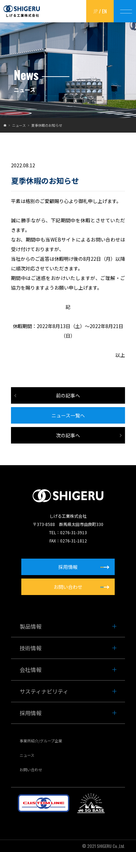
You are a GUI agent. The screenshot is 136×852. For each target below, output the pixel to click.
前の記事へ (68, 395)
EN (104, 11)
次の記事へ (68, 435)
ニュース (19, 125)
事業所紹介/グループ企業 (41, 740)
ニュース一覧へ (68, 415)
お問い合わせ (31, 769)
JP (95, 11)
